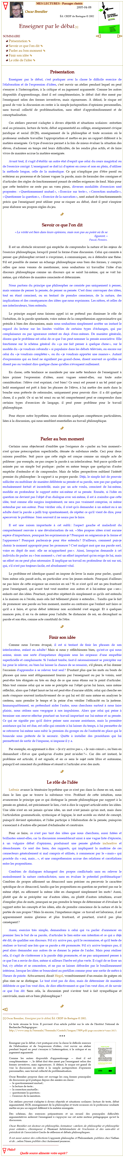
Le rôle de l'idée (22, 60)
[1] (4, 1018)
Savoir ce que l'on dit (26, 46)
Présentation (20, 41)
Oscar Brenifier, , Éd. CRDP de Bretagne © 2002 (46, 1018)
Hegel (59, 976)
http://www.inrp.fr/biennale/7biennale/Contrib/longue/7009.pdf (62, 1030)
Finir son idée (20, 55)
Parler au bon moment (27, 51)
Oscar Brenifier (36, 12)
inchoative (110, 843)
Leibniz (14, 789)
